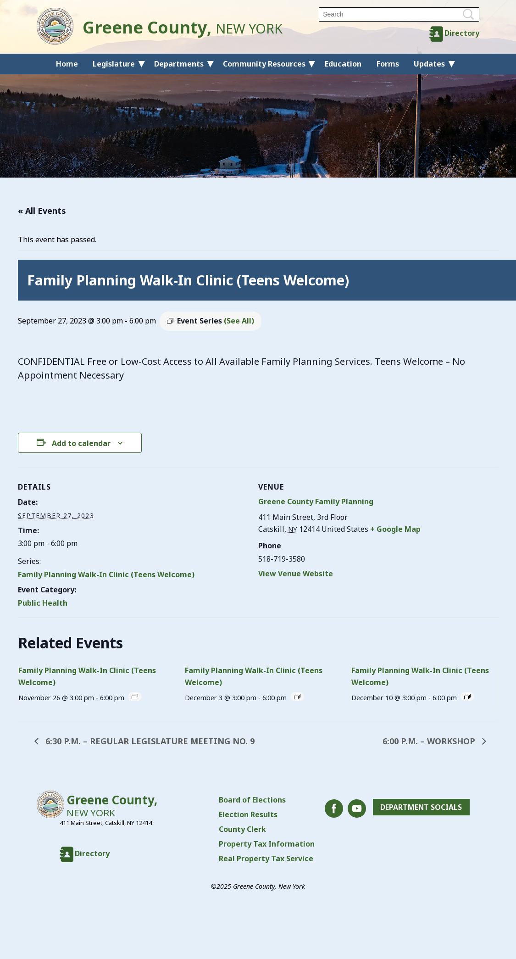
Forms (388, 64)
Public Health (42, 603)
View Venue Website (295, 574)
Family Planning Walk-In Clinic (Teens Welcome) (106, 574)
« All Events (42, 210)
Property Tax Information (267, 844)
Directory (461, 33)
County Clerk (242, 829)
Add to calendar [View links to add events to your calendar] (81, 443)
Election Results (248, 814)
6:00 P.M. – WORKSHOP (430, 741)
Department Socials (421, 807)
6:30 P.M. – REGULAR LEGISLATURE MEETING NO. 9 (149, 741)
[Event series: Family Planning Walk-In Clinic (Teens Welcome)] (135, 696)
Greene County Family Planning (315, 501)
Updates (429, 64)
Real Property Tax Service (266, 858)
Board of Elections (252, 800)
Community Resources (264, 64)
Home (67, 64)
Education (343, 64)
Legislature (114, 64)
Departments (179, 64)
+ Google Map (395, 529)
